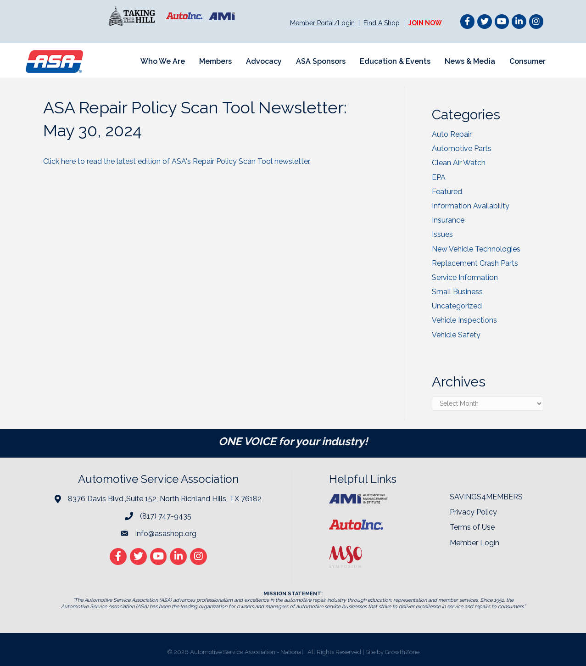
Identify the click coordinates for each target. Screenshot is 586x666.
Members (215, 61)
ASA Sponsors (321, 61)
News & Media (470, 61)
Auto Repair (452, 134)
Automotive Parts (461, 148)
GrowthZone (402, 652)
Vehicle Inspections (464, 320)
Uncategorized (457, 306)
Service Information (465, 277)
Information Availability (470, 205)
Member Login (474, 542)
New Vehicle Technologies (476, 249)
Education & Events (395, 61)
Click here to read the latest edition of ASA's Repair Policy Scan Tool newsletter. (178, 161)
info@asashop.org (165, 533)
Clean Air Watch (459, 162)
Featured (447, 191)
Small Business (457, 291)
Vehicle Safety (456, 334)
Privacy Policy (473, 512)
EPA (439, 177)
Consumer (527, 61)
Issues (442, 234)
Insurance (448, 220)
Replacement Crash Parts (475, 263)
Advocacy (264, 61)
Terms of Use (472, 527)
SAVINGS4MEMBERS (486, 497)
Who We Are (162, 61)
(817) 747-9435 (165, 516)
